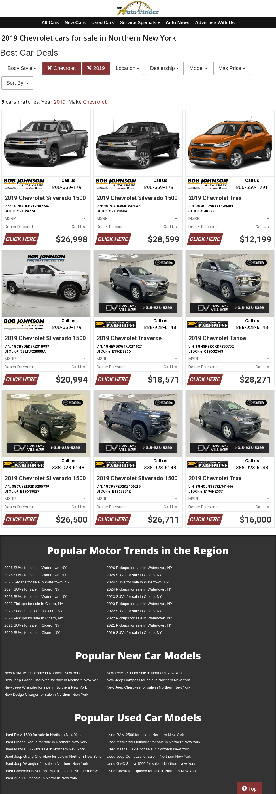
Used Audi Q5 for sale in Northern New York (40, 778)
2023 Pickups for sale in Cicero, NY (33, 604)
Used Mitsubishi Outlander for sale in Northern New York (153, 742)
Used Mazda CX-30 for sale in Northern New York (148, 749)
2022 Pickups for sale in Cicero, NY (33, 618)
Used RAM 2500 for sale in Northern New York (145, 735)
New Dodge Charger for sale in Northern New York (46, 694)
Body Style (21, 68)
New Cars (75, 22)
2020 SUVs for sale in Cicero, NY (32, 632)
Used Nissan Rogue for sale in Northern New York (45, 742)
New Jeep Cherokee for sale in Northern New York (148, 687)
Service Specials (140, 22)
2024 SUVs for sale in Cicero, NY (32, 589)
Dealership (164, 68)
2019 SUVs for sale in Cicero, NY (134, 632)
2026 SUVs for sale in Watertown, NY (35, 568)
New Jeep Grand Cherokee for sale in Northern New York (51, 680)
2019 (96, 68)
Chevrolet (61, 68)
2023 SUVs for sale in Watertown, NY (35, 596)
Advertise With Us (215, 22)
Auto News (178, 22)
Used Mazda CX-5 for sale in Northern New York (44, 749)
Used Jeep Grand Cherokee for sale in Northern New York (52, 756)
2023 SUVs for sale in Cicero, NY (134, 596)
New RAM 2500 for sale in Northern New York (145, 673)
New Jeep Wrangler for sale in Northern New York (45, 687)
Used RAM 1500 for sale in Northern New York (43, 735)
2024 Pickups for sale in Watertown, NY (140, 589)
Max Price (231, 68)
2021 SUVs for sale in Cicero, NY (32, 625)
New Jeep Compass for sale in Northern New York (148, 680)
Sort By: (17, 83)
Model (198, 68)
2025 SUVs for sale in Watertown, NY (35, 575)
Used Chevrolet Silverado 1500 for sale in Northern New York (51, 772)
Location (127, 68)
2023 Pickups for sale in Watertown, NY (140, 604)
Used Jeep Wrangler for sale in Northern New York (46, 763)
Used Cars (102, 22)
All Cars (50, 22)
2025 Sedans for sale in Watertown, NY (37, 582)
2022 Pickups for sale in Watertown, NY (140, 618)
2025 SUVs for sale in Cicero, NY (134, 575)
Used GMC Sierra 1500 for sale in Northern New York (151, 763)
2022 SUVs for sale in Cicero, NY (134, 611)
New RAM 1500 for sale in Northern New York (42, 673)
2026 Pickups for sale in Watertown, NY (140, 568)
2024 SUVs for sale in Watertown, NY (138, 582)
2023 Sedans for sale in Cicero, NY (33, 611)
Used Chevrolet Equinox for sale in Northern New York (152, 771)
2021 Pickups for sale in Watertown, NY (140, 625)
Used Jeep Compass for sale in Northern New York (149, 756)
